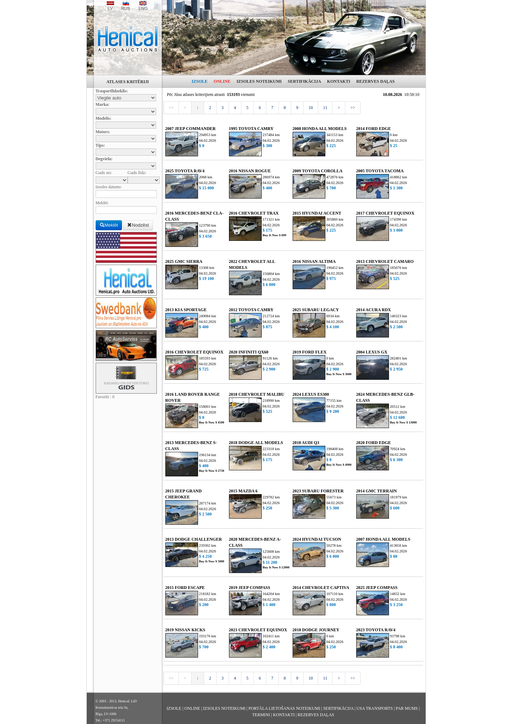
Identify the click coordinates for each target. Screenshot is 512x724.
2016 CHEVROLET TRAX (254, 213)
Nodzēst (138, 225)
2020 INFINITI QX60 (248, 352)
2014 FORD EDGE (373, 128)
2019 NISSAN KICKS (185, 629)
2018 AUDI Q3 (306, 442)
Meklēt (109, 225)
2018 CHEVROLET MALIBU (256, 394)
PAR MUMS (407, 708)
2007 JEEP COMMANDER (190, 128)
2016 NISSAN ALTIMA (314, 261)
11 (325, 107)
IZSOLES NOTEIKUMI (259, 81)
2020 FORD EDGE (373, 442)
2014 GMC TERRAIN (376, 490)
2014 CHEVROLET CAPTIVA (321, 587)
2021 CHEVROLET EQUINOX (258, 629)
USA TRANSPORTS (375, 708)
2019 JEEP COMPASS (249, 587)
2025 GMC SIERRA (184, 261)
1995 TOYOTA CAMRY (251, 128)
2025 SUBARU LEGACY (316, 309)
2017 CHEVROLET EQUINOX (385, 213)
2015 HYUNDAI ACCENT (317, 213)
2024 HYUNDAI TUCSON (317, 539)
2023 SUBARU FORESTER (318, 490)
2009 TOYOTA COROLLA (318, 170)
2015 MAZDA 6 (243, 490)
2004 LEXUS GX (372, 352)
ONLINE (222, 81)
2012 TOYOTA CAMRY (251, 309)
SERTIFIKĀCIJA (304, 81)
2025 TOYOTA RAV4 (184, 170)
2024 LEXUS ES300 (311, 394)
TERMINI (261, 714)
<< (171, 107)
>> (352, 107)
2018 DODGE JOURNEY (316, 629)
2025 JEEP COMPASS (377, 587)
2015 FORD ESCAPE (185, 587)
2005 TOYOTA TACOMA (380, 170)
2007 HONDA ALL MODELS (383, 539)
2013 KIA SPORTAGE (186, 309)
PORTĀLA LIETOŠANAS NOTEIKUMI (284, 708)
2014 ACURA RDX (373, 309)
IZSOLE (200, 81)
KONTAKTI (338, 81)
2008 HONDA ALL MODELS (320, 128)
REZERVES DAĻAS (375, 81)
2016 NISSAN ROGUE (250, 170)
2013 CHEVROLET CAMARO (385, 261)
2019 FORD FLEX (310, 352)
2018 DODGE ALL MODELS (256, 442)
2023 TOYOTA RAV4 (375, 629)
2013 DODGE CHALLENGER (193, 539)
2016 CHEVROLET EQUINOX (194, 352)
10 (311, 107)
